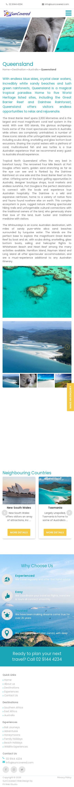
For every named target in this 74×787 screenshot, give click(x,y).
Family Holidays (13, 739)
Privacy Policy (64, 777)
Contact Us (11, 695)
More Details (19, 532)
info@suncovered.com (57, 4)
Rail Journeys (12, 727)
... (30, 520)
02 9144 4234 (15, 4)
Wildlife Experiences (16, 746)
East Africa (10, 711)
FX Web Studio (10, 784)
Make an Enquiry (70, 397)
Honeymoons (12, 735)
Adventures (11, 731)
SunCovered (9, 780)
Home (6, 69)
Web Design (23, 780)
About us (9, 684)
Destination (19, 69)
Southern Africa (13, 707)
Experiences (11, 691)
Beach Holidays (13, 742)
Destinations (11, 687)
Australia (33, 69)
